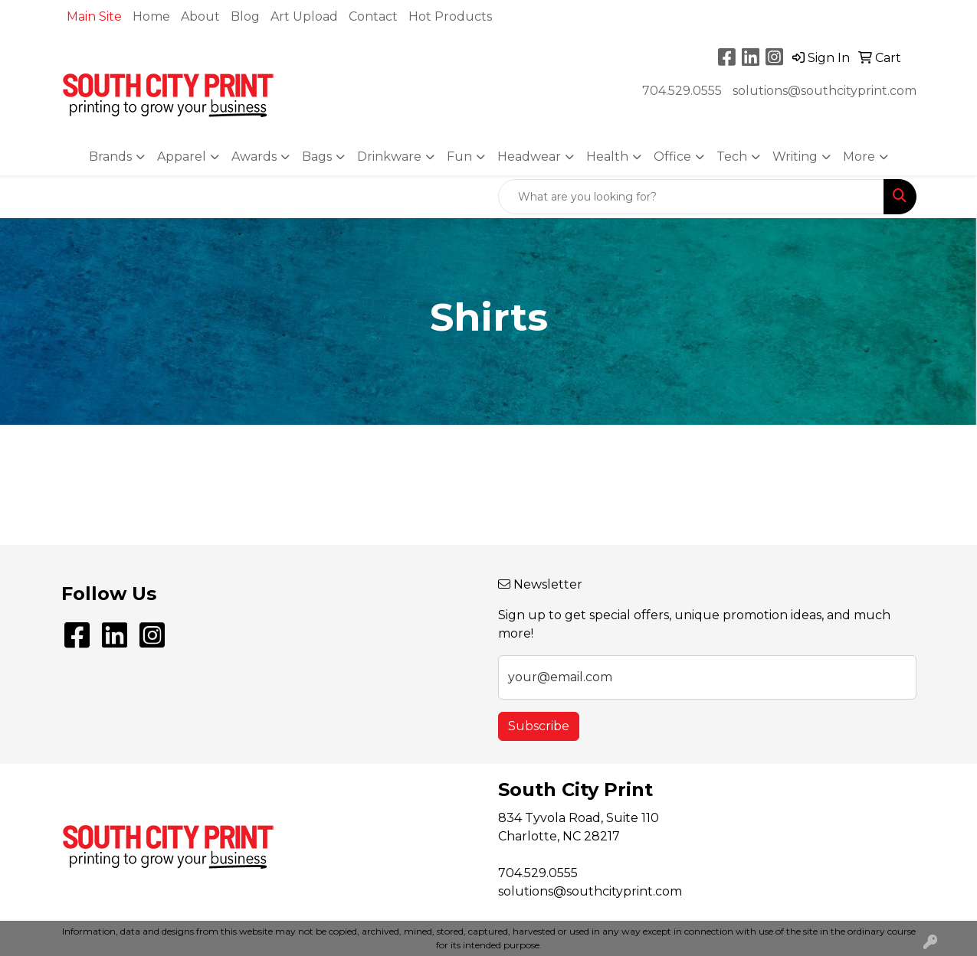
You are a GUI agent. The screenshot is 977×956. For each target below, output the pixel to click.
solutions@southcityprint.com (824, 90)
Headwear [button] (529, 156)
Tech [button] (731, 156)
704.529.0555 (682, 90)
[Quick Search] (691, 196)
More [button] (859, 156)
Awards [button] (254, 156)
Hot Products (450, 16)
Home (151, 16)
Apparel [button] (181, 156)
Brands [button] (110, 156)
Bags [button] (317, 156)
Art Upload (304, 16)
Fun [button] (459, 156)
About (200, 16)
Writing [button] (795, 156)
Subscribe (538, 726)
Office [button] (672, 156)
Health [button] (607, 156)
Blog (245, 16)
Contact (373, 16)
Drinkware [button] (389, 156)
